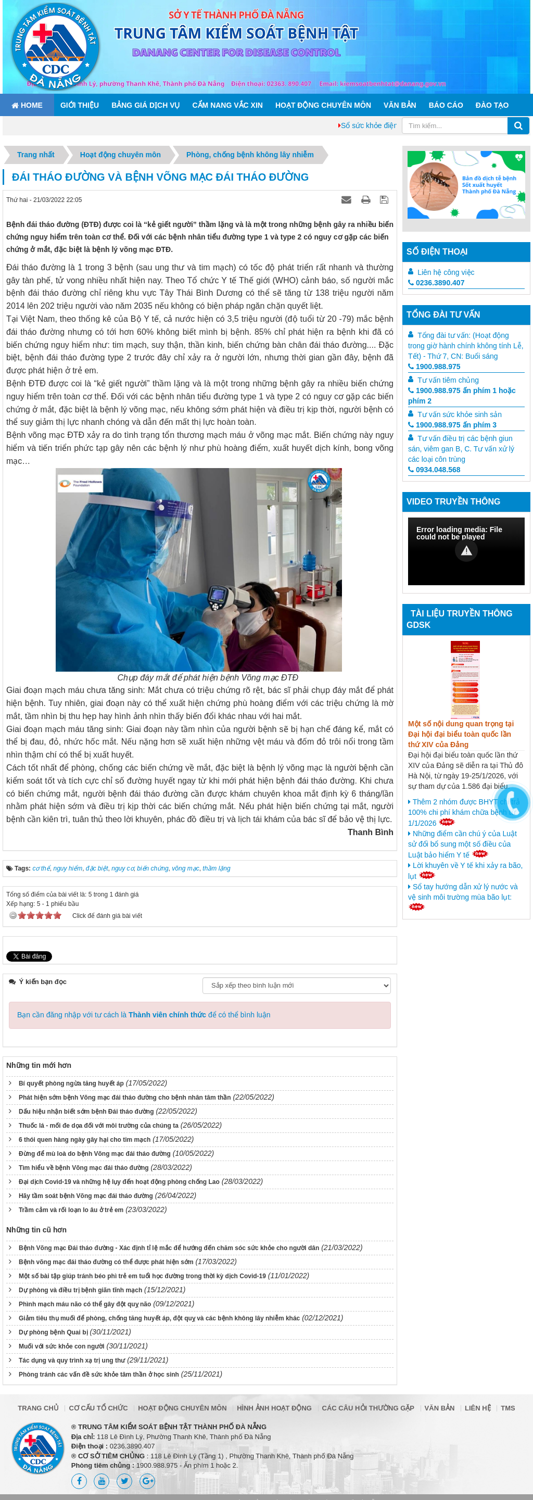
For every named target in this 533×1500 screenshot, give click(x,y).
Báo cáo (446, 105)
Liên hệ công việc (445, 272)
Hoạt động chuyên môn (323, 105)
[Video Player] (466, 551)
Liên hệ (478, 1408)
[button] (466, 550)
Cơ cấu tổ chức (98, 1408)
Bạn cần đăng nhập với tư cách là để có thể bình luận (144, 1015)
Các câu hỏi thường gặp (368, 1408)
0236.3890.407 (436, 283)
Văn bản (400, 105)
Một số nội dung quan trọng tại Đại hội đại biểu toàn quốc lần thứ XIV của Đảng (461, 734)
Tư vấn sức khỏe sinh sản (459, 414)
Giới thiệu (79, 105)
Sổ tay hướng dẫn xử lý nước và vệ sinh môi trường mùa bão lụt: (463, 897)
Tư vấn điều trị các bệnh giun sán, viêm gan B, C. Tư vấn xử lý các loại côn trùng (461, 448)
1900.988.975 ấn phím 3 (452, 425)
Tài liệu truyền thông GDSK (460, 619)
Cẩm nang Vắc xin (227, 105)
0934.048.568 (434, 469)
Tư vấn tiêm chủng (448, 380)
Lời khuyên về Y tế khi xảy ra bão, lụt (465, 870)
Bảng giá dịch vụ (145, 105)
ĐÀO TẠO (492, 105)
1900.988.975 (434, 366)
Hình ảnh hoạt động (274, 1408)
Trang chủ (38, 1408)
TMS (508, 1408)
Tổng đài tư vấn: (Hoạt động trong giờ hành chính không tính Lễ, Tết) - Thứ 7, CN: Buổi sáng (466, 345)
